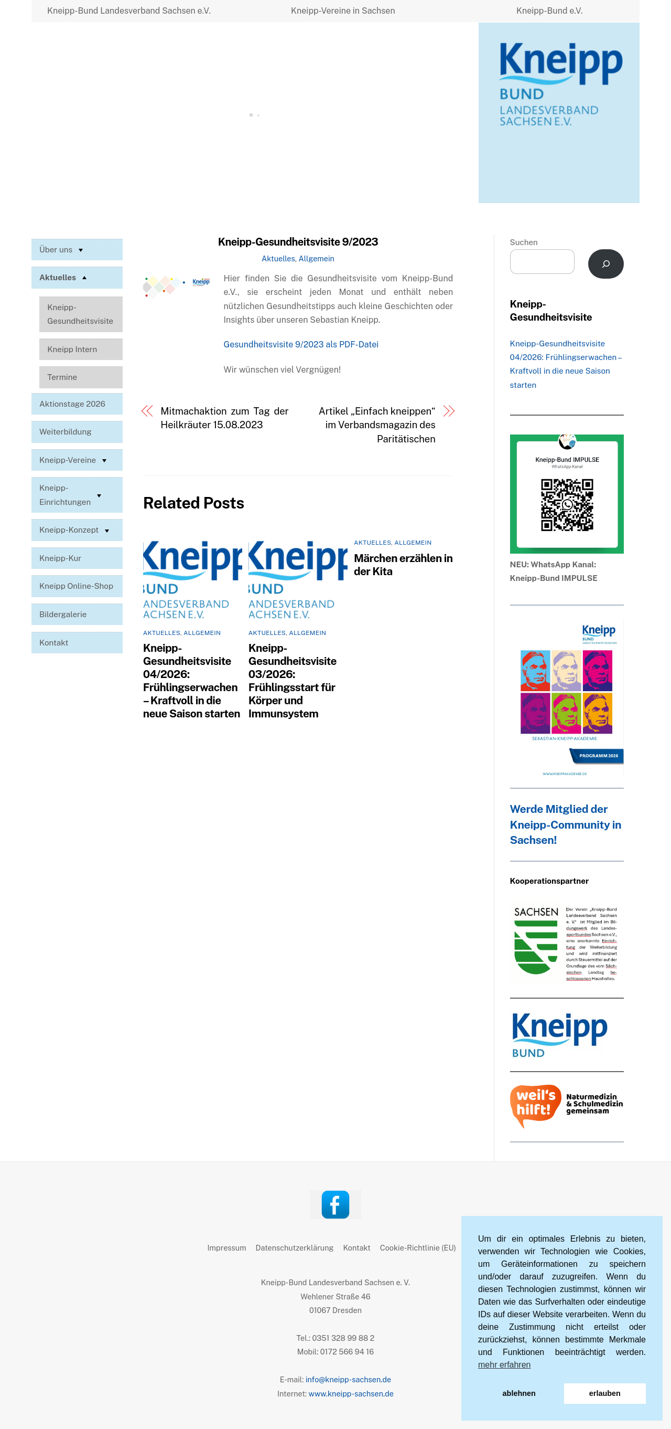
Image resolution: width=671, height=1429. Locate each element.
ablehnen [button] (519, 1393)
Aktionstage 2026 (72, 403)
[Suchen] (606, 264)
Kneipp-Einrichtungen (71, 494)
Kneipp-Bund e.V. (549, 11)
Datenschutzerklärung (295, 1247)
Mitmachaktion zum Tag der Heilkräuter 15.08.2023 (224, 418)
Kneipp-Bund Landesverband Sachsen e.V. (129, 11)
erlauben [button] (605, 1393)
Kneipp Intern (72, 349)
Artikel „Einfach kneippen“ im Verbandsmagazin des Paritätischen (377, 425)
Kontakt (53, 642)
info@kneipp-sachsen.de (348, 1379)
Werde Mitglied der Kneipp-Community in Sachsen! (566, 824)
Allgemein (316, 258)
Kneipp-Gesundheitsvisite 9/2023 (298, 242)
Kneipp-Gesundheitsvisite (80, 314)
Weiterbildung (65, 431)
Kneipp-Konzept (75, 530)
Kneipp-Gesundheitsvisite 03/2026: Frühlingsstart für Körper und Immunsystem (292, 680)
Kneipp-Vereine (74, 460)
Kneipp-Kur (60, 558)
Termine (62, 377)
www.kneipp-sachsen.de (351, 1393)
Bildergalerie (62, 614)
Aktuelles (278, 258)
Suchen (524, 242)
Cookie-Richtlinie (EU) (418, 1247)
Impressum (227, 1247)
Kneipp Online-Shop (76, 585)
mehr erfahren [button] (504, 1364)
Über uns (62, 250)
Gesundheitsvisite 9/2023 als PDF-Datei (301, 345)
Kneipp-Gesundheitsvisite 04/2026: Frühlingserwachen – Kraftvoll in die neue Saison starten (191, 680)
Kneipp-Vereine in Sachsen (343, 11)
